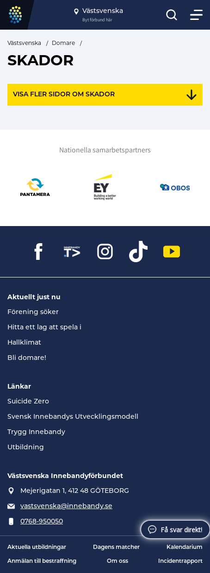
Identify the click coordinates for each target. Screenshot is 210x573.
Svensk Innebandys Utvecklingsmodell (72, 417)
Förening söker (33, 312)
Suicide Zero (28, 401)
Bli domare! (26, 358)
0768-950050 (41, 521)
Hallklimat (24, 343)
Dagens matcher (116, 547)
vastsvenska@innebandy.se (66, 506)
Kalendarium (185, 547)
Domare (63, 42)
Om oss (117, 561)
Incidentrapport (180, 561)
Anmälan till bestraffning (41, 561)
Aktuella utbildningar (36, 547)
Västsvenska (24, 42)
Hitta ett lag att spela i (44, 327)
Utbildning (25, 447)
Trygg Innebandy (36, 432)
